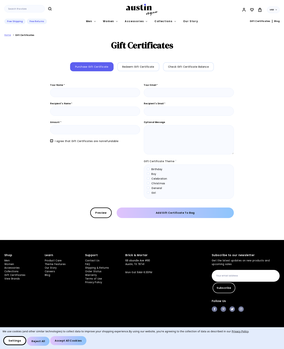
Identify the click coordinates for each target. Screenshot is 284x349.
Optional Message (154, 122)
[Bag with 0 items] (260, 10)
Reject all (40, 342)
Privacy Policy (93, 282)
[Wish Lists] (252, 10)
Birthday (156, 169)
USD (273, 9)
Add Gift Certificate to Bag (204, 213)
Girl (153, 193)
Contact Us (92, 260)
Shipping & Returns (97, 267)
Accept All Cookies (72, 342)
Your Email (151, 85)
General (156, 188)
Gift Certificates (260, 21)
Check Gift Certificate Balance (188, 67)
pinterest (223, 309)
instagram (241, 309)
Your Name (57, 85)
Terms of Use (93, 278)
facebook (214, 309)
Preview (154, 213)
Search (50, 9)
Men (91, 21)
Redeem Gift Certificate (138, 67)
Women (110, 21)
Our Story (190, 21)
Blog (277, 21)
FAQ (87, 264)
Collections (165, 21)
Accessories (136, 21)
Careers (50, 271)
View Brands (12, 278)
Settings (15, 342)
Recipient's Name (61, 103)
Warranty (91, 274)
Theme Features (55, 264)
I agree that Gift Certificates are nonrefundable (86, 141)
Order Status (93, 271)
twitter (232, 309)
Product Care (53, 260)
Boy (153, 174)
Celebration (159, 178)
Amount (55, 122)
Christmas (158, 183)
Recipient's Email (154, 103)
